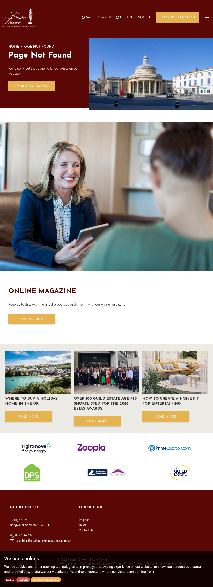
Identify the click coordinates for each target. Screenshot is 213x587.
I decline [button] (23, 580)
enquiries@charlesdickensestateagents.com (41, 540)
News (82, 525)
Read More (28, 416)
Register (84, 520)
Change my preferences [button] (46, 580)
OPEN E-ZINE (31, 319)
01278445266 (21, 535)
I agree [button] (10, 580)
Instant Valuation (177, 17)
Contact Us (86, 530)
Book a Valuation (32, 86)
